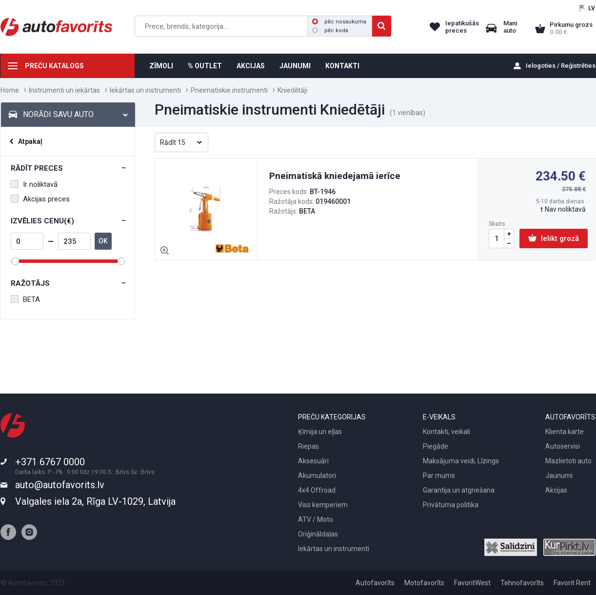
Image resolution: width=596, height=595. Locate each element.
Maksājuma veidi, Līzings (461, 461)
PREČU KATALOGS (54, 66)
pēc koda (330, 30)
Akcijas (556, 490)
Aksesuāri (313, 461)
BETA (25, 299)
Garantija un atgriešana (459, 490)
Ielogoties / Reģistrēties (561, 65)
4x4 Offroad (317, 490)
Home (9, 90)
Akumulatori (317, 475)
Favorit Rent (572, 583)
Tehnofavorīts (522, 583)
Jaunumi (559, 475)
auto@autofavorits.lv (59, 485)
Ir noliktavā (34, 184)
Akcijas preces (40, 199)
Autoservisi (562, 446)
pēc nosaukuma (339, 22)
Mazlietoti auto (568, 461)
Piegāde (435, 446)
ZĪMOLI (161, 66)
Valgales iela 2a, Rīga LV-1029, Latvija (95, 501)
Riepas (308, 446)
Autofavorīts (375, 583)
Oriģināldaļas (318, 534)
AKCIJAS (251, 66)
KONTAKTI (342, 66)
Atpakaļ (30, 141)
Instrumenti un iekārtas (64, 90)
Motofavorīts (424, 583)
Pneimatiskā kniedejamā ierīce (334, 175)
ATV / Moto (315, 519)
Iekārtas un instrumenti (145, 90)
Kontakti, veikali (446, 432)
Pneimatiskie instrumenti (229, 90)
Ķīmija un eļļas (320, 432)
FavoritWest (472, 583)
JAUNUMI (295, 66)
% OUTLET (205, 66)
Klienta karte (564, 432)
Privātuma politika (450, 505)
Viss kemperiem (323, 505)
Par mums (439, 475)
